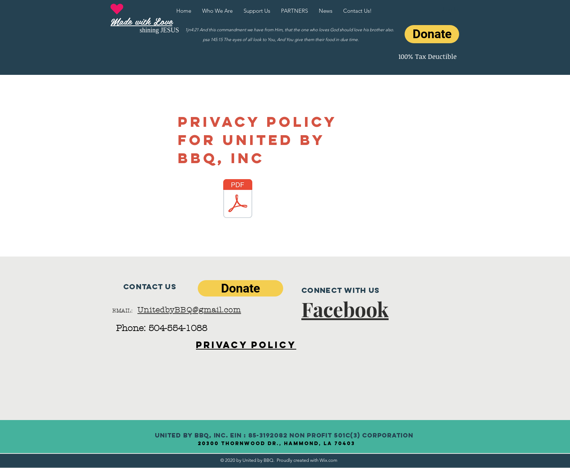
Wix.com (328, 460)
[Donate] (432, 34)
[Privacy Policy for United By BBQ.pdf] (237, 199)
